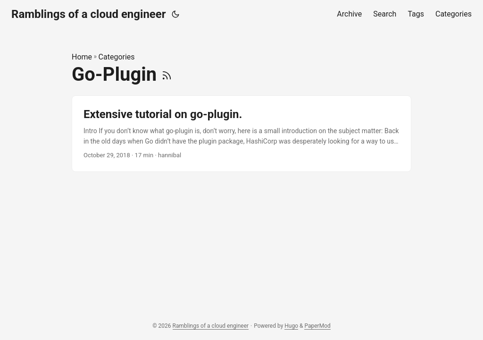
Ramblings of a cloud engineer (88, 14)
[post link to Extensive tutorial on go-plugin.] (241, 134)
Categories (117, 56)
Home (82, 56)
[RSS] (166, 74)
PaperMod (317, 326)
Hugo (291, 326)
